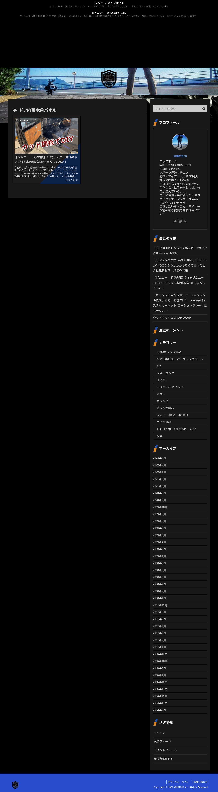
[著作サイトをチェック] (175, 221)
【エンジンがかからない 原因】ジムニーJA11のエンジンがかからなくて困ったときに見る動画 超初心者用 (180, 265)
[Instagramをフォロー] (180, 221)
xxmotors (180, 155)
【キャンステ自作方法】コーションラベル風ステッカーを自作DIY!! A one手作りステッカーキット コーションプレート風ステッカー (180, 303)
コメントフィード (165, 750)
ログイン (159, 732)
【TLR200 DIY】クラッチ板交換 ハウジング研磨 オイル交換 (180, 251)
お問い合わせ (200, 782)
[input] (180, 108)
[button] (204, 108)
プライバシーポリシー (179, 782)
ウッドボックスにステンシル (172, 317)
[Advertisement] (109, 43)
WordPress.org (163, 758)
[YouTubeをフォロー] (185, 221)
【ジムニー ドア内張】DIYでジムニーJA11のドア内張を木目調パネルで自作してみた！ (179, 282)
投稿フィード (162, 741)
